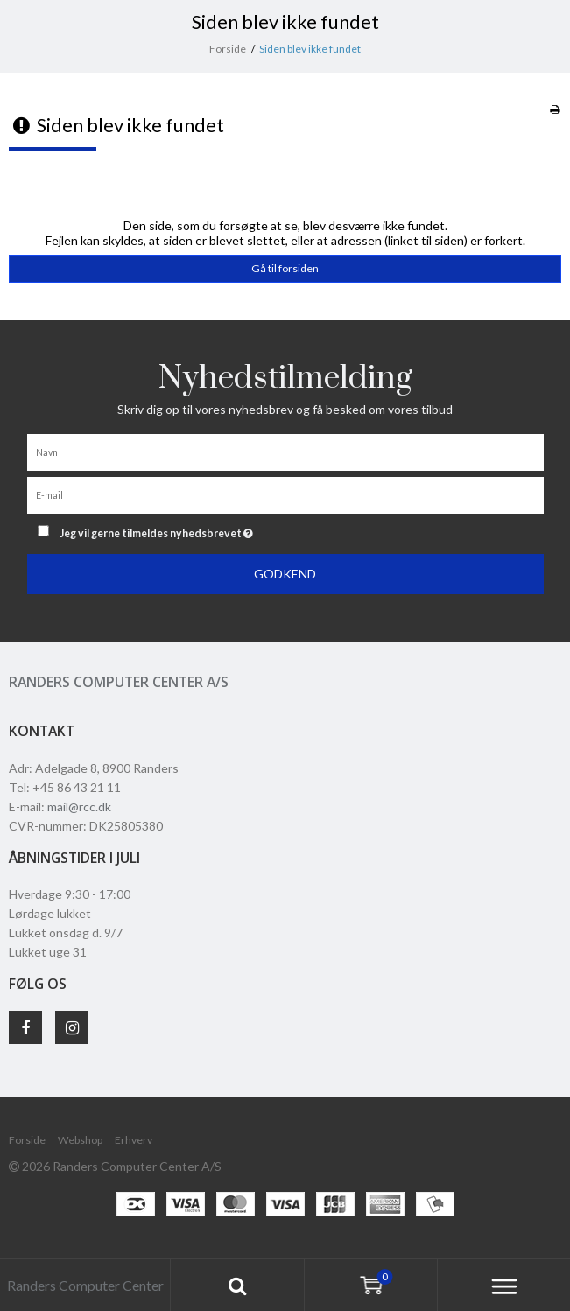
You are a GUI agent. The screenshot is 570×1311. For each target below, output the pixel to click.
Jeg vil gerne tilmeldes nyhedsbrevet (200, 530)
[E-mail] (285, 494)
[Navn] (285, 451)
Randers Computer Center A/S (119, 681)
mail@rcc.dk (79, 806)
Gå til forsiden (285, 268)
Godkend (285, 573)
